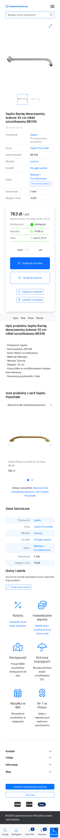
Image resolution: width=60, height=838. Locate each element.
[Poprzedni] (9, 445)
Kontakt (10, 751)
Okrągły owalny (38, 168)
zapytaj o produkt (30, 291)
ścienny (34, 161)
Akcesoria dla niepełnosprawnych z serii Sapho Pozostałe (30, 491)
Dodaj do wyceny (30, 277)
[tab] (28, 480)
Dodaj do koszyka (30, 263)
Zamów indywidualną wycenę (30, 786)
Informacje (12, 764)
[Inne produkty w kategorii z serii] (30, 405)
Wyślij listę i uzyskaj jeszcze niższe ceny (42, 629)
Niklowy (34, 174)
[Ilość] (30, 250)
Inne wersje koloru (41, 183)
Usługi (9, 757)
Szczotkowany (38, 178)
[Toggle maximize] (50, 26)
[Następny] (50, 445)
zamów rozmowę (30, 299)
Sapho (33, 134)
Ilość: (20, 249)
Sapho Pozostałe (39, 148)
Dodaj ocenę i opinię (18, 587)
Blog (8, 771)
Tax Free (30, 794)
